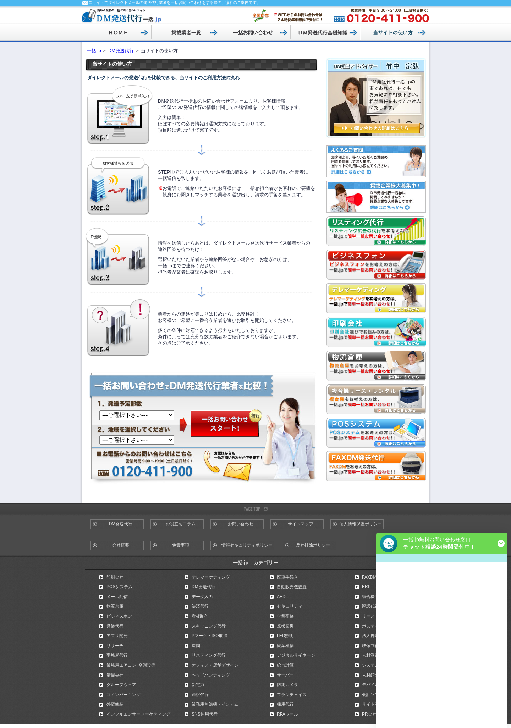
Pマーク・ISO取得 (209, 635)
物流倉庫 (114, 606)
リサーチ (114, 645)
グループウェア (121, 684)
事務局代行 (117, 655)
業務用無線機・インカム (215, 704)
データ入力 (202, 596)
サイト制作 (372, 704)
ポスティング (375, 626)
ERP (366, 586)
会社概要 (120, 545)
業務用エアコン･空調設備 (130, 665)
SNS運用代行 (205, 714)
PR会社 (369, 714)
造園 (196, 645)
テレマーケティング (211, 577)
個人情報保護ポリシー (360, 523)
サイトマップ (300, 523)
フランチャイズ (292, 694)
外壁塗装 (114, 704)
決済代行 (200, 606)
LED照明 (285, 635)
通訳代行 (200, 694)
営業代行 (114, 626)
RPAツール (287, 714)
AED (281, 596)
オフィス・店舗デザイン (215, 665)
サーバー (285, 675)
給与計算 (285, 665)
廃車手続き (287, 577)
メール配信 (117, 596)
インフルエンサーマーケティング (138, 714)
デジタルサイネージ (296, 655)
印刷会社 (114, 577)
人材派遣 (370, 655)
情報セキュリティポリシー (247, 545)
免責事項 (180, 545)
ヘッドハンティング (211, 675)
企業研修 (285, 616)
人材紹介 (370, 675)
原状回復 (285, 626)
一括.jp (94, 50)
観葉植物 (285, 645)
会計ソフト (372, 694)
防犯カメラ (287, 684)
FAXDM (369, 577)
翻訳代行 (370, 606)
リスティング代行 (209, 655)
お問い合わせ (240, 523)
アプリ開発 (117, 635)
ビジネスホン (119, 616)
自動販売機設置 (292, 586)
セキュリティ (289, 606)
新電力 (198, 684)
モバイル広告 (375, 684)
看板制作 (200, 616)
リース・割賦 (375, 616)
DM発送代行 (121, 50)
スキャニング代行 (209, 626)
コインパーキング (123, 694)
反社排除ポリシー (313, 545)
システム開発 (375, 665)
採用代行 (285, 704)
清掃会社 (114, 675)
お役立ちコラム (181, 523)
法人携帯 (370, 635)
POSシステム (119, 586)
